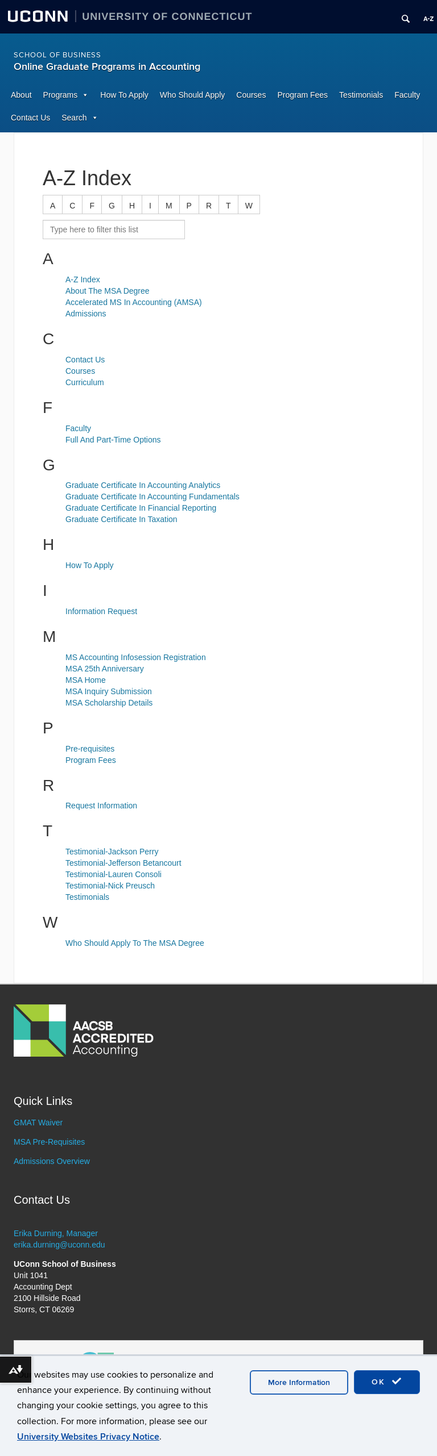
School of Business (57, 55)
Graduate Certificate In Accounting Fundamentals (152, 496)
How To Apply (124, 94)
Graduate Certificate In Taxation (121, 519)
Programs (60, 94)
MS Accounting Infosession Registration (135, 657)
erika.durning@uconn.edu (59, 1244)
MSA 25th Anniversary (104, 668)
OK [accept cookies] (387, 1381)
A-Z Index (82, 279)
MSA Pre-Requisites (49, 1141)
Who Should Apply (192, 94)
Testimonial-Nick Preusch (110, 885)
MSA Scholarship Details (108, 702)
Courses (251, 94)
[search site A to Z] (114, 229)
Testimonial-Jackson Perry (111, 851)
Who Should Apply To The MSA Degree (134, 943)
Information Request (101, 611)
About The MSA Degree (107, 290)
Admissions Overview (52, 1161)
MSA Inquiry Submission (108, 691)
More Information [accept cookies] (299, 1382)
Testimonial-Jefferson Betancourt (123, 862)
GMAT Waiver (38, 1122)
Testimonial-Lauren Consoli (113, 874)
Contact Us (30, 117)
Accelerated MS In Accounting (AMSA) (133, 302)
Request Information (101, 805)
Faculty (407, 94)
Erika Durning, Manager (56, 1233)
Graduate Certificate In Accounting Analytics (142, 485)
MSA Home (85, 680)
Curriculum (84, 382)
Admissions (85, 313)
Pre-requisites (89, 748)
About (21, 94)
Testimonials (361, 94)
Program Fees (302, 94)
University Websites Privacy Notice (88, 1436)
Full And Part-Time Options (113, 439)
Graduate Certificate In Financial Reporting (140, 507)
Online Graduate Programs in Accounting (107, 67)
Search (73, 117)
